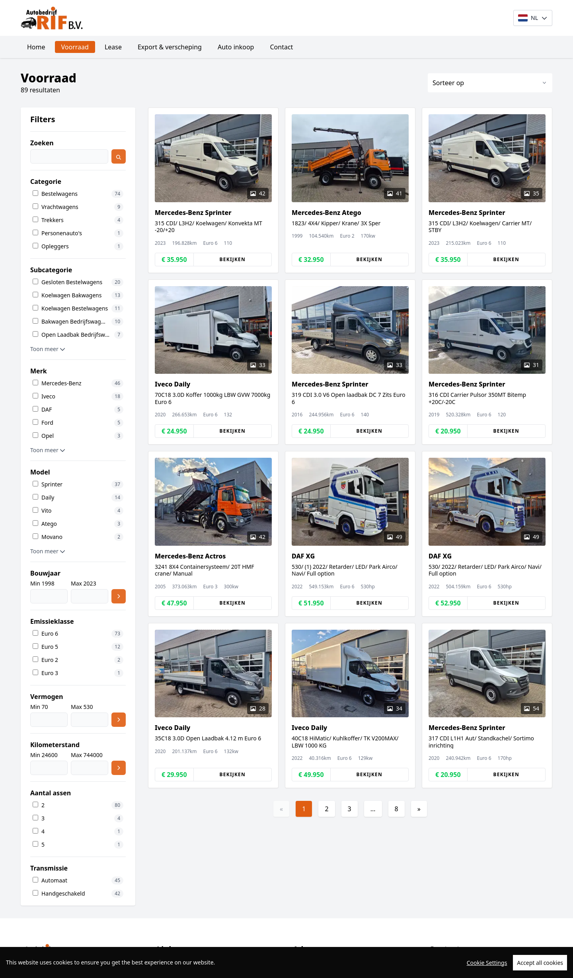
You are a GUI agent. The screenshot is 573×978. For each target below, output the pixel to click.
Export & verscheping (170, 47)
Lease (113, 47)
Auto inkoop (236, 47)
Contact (281, 47)
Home (36, 47)
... (373, 808)
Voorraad (75, 47)
